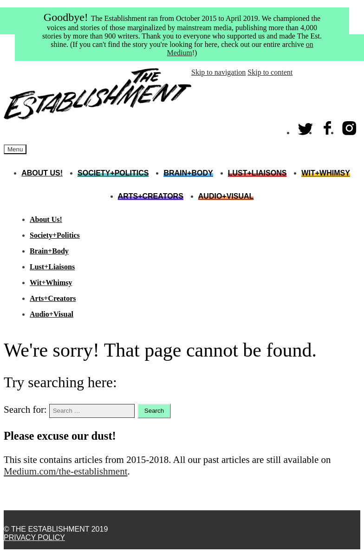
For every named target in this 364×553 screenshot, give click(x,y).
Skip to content (269, 72)
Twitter (306, 126)
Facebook (328, 126)
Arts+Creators (150, 196)
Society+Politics (113, 173)
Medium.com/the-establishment (66, 471)
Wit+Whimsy (325, 173)
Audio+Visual (226, 196)
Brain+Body (188, 173)
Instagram (350, 126)
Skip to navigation (218, 72)
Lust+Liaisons (257, 173)
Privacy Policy (34, 537)
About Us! (42, 173)
